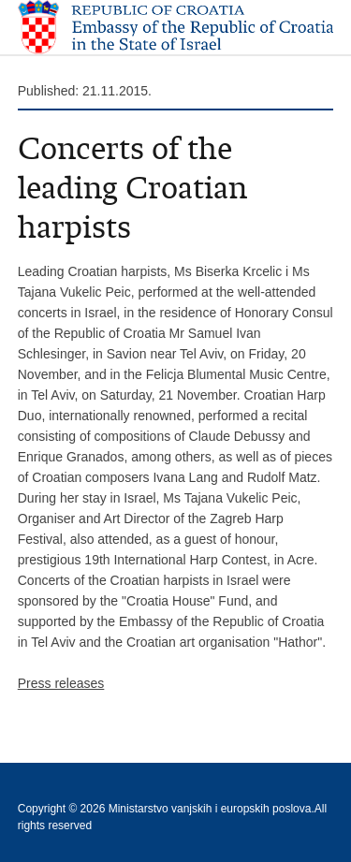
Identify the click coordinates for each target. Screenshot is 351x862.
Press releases (61, 683)
